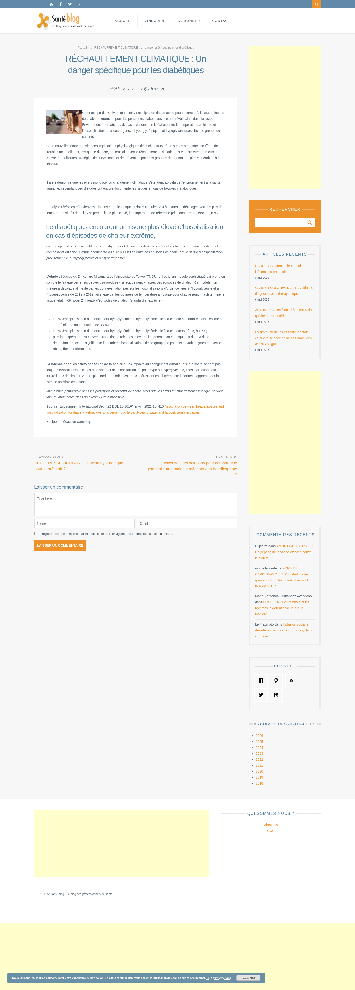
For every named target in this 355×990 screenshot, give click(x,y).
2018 (259, 783)
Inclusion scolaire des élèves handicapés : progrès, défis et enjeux (283, 630)
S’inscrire (154, 21)
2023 (259, 753)
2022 (259, 759)
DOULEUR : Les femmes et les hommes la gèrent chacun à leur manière (282, 608)
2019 (259, 777)
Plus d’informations (218, 977)
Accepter (248, 978)
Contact (221, 21)
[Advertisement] (285, 117)
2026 (259, 736)
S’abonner (189, 21)
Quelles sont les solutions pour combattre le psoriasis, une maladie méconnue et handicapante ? (192, 469)
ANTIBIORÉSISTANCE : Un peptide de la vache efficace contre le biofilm (284, 552)
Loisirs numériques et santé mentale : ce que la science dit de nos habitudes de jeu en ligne (283, 338)
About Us (271, 825)
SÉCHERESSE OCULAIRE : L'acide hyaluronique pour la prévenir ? (78, 466)
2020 (259, 771)
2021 (259, 765)
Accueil (123, 21)
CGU (271, 831)
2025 (259, 742)
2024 (259, 747)
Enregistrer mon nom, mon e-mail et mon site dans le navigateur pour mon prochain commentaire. (105, 534)
